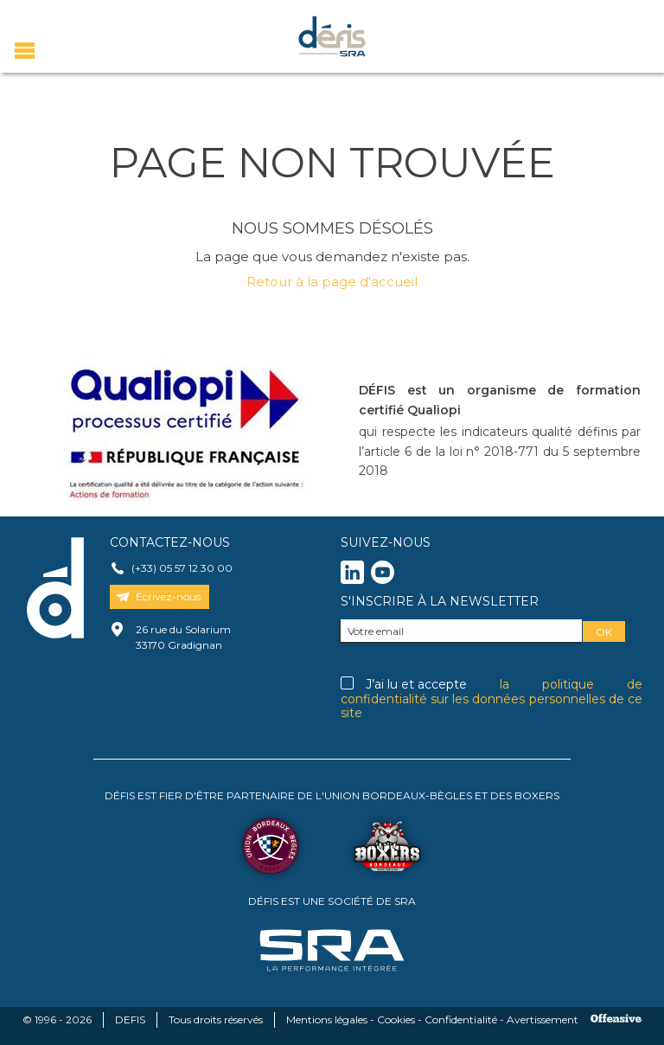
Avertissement (542, 1019)
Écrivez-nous (168, 596)
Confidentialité (461, 1019)
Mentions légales (326, 1019)
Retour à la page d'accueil (332, 281)
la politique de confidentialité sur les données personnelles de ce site (491, 698)
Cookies (396, 1019)
